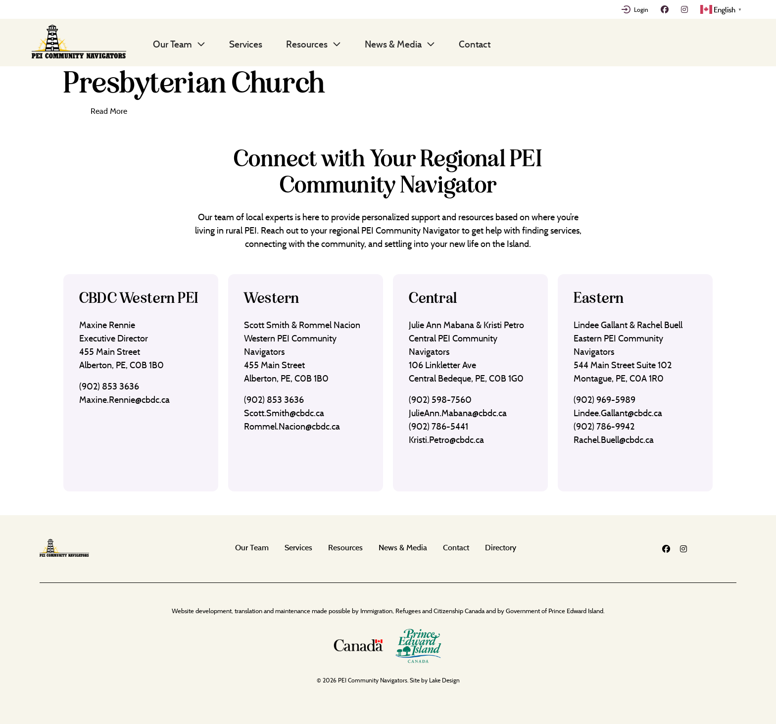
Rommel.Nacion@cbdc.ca (292, 426)
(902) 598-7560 (440, 399)
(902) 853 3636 (109, 386)
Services (245, 44)
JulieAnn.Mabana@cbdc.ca (458, 413)
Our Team (172, 44)
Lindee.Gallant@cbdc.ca (618, 413)
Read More (109, 111)
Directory (500, 547)
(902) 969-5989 (604, 399)
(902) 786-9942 (604, 426)
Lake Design (444, 680)
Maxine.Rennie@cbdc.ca (124, 399)
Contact (474, 44)
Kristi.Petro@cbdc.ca (446, 439)
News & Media (393, 44)
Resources (307, 44)
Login (641, 9)
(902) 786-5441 (438, 426)
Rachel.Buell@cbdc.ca (614, 439)
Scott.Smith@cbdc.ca (284, 413)
